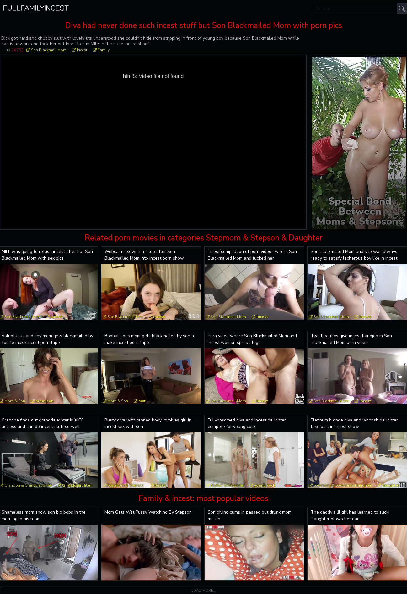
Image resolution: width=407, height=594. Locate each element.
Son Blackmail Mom (49, 49)
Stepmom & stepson (125, 485)
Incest (82, 49)
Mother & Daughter (227, 485)
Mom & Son (117, 401)
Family (104, 49)
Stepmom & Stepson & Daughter (342, 485)
